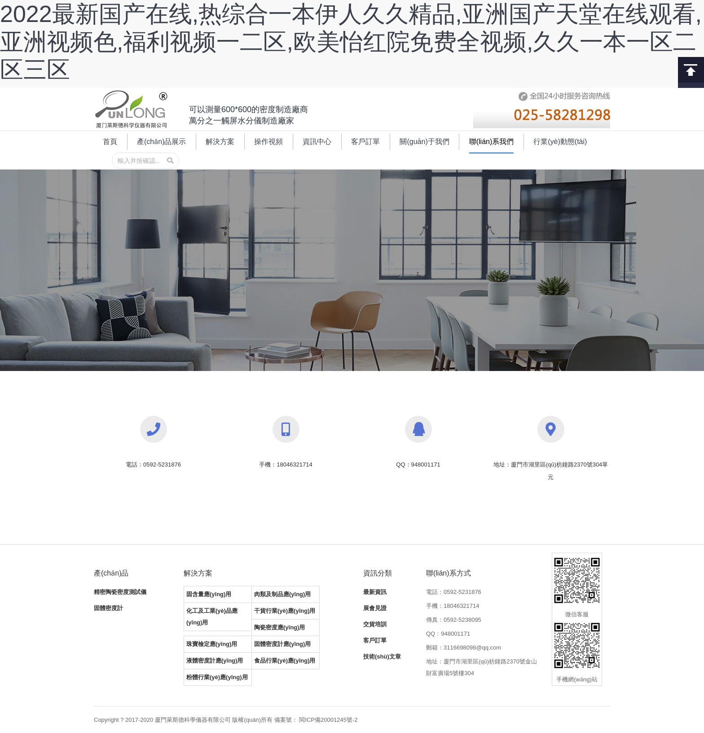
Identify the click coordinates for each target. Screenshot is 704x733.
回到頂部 (691, 70)
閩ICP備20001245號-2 (328, 719)
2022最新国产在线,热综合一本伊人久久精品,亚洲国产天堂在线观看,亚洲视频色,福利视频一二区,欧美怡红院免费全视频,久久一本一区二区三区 (351, 42)
